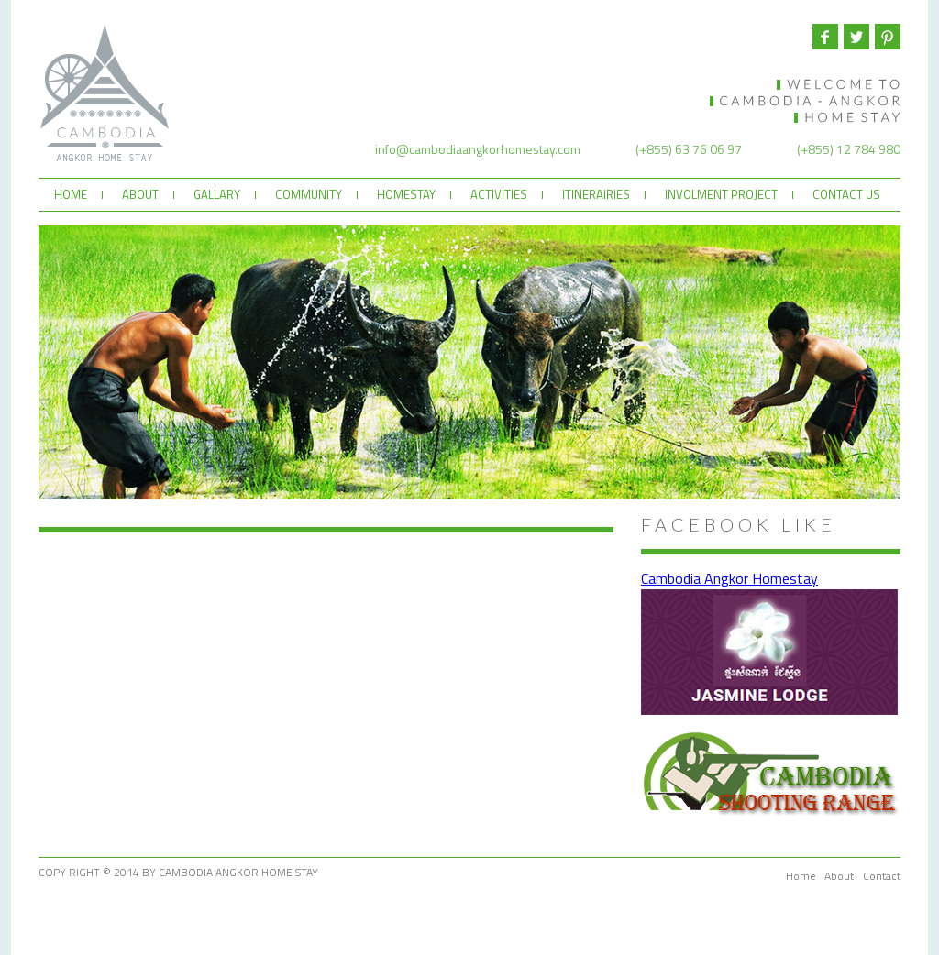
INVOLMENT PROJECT (721, 194)
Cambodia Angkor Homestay (729, 578)
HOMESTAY (406, 194)
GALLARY (216, 194)
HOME (70, 194)
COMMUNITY (308, 194)
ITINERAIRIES (596, 194)
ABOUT (140, 194)
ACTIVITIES (498, 194)
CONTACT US (846, 194)
